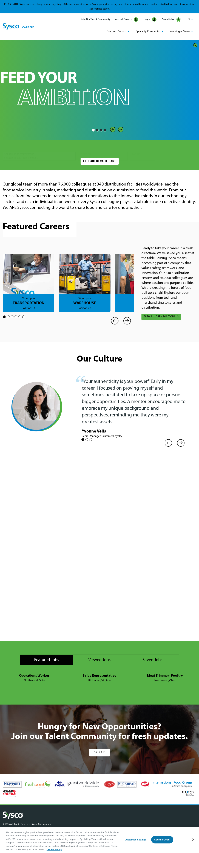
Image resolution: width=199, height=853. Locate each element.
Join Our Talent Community (95, 19)
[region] (99, 840)
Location (85, 147)
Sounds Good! (162, 839)
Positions (27, 307)
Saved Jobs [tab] (153, 659)
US (188, 19)
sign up (99, 752)
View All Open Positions (159, 316)
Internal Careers (126, 19)
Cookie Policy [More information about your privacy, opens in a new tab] (54, 849)
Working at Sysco (180, 31)
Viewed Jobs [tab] (99, 659)
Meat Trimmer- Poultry (165, 675)
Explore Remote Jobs (99, 161)
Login (150, 19)
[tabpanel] (99, 678)
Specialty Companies (148, 31)
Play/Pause (195, 45)
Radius (136, 147)
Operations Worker (34, 675)
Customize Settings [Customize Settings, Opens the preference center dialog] (135, 839)
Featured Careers (116, 31)
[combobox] (102, 149)
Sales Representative (99, 675)
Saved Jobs (171, 19)
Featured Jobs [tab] (46, 659)
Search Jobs (175, 149)
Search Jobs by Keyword (19, 147)
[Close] (193, 839)
